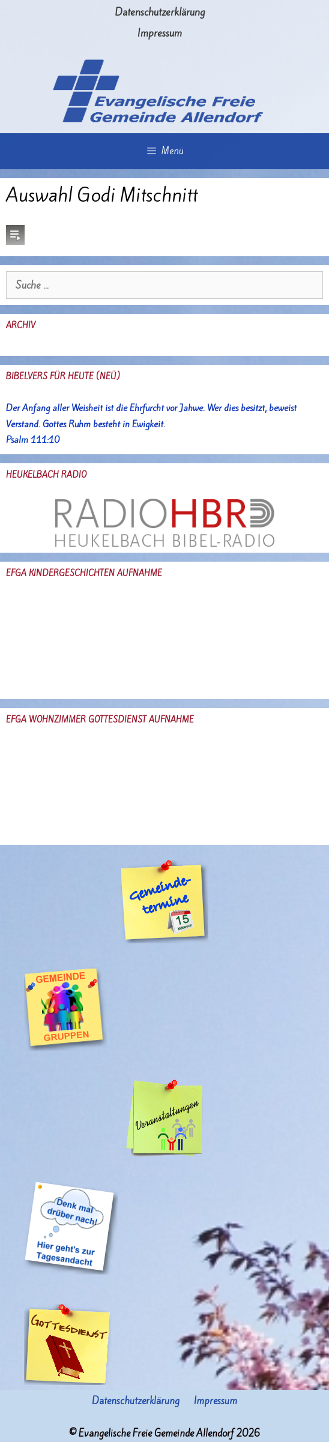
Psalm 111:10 (32, 440)
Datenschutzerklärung (160, 12)
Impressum (159, 33)
